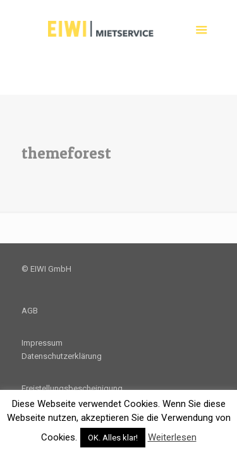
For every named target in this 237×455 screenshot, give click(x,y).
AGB (29, 310)
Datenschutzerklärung (61, 356)
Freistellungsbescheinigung (72, 388)
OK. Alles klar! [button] (113, 437)
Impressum (42, 343)
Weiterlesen (172, 437)
